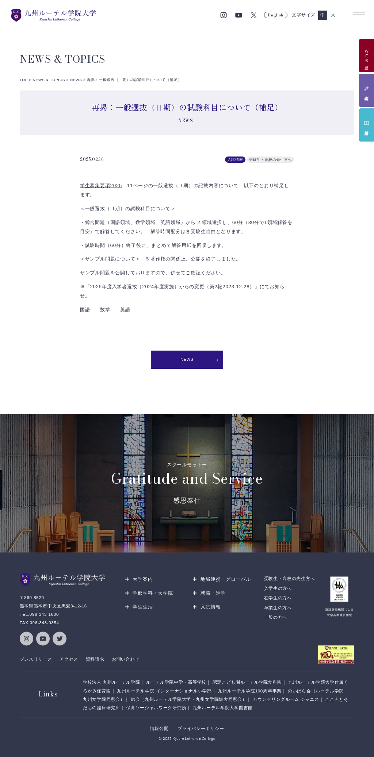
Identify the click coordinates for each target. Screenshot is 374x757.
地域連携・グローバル (226, 579)
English (275, 15)
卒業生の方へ (278, 607)
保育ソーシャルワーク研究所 (156, 707)
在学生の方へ (278, 598)
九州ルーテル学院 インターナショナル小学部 (164, 690)
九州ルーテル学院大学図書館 (222, 707)
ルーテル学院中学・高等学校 (176, 682)
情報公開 (159, 728)
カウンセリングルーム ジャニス (286, 699)
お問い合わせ (126, 659)
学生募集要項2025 (101, 185)
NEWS (199, 359)
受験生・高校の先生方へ (289, 578)
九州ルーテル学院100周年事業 (250, 690)
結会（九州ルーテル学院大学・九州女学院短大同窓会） (189, 699)
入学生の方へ (278, 588)
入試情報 (211, 607)
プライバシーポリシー (201, 728)
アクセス (69, 659)
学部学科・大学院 (153, 593)
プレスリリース (36, 659)
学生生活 (143, 607)
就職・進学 (213, 593)
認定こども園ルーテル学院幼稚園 (247, 682)
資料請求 (95, 659)
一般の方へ (275, 617)
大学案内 (143, 579)
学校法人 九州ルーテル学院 (111, 682)
